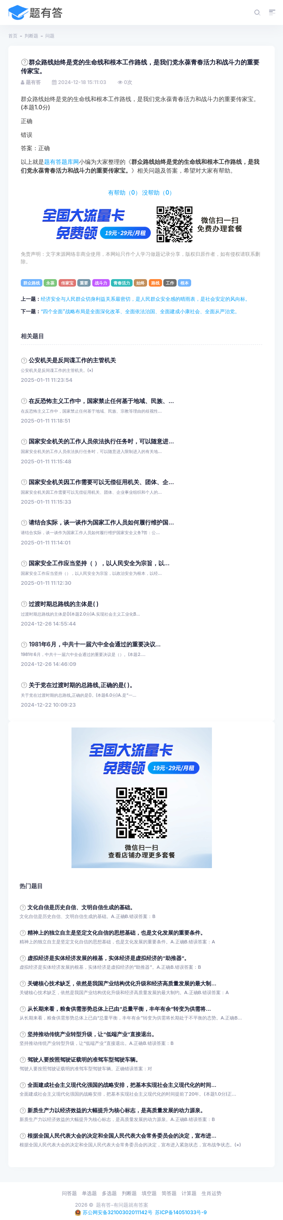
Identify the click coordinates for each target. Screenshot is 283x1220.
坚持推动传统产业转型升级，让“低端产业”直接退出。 (92, 1034)
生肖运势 (211, 1193)
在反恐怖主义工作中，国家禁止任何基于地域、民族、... (101, 401)
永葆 (50, 282)
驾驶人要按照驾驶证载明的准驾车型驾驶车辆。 (84, 1060)
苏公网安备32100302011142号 (118, 1212)
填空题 (149, 1193)
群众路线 (31, 282)
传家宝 (67, 282)
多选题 (109, 1193)
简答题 (169, 1193)
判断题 (31, 36)
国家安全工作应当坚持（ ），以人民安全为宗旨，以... (99, 563)
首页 (12, 36)
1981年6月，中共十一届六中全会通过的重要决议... (94, 644)
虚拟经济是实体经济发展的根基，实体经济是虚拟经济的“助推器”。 (108, 958)
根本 (184, 282)
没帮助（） (158, 192)
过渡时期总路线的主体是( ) (63, 604)
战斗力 (101, 282)
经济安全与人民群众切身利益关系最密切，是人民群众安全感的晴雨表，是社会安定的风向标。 (145, 299)
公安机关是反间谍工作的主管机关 (72, 360)
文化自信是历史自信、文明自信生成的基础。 (81, 907)
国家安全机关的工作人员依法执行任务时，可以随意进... (101, 441)
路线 (155, 282)
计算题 (189, 1193)
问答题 (69, 1193)
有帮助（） (124, 192)
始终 (140, 282)
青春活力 (121, 282)
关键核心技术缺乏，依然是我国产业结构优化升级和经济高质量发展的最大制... (121, 983)
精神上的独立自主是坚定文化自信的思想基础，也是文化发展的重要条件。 (116, 933)
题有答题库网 (61, 161)
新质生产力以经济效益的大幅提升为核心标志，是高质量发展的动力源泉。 (116, 1110)
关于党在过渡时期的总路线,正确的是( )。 (82, 685)
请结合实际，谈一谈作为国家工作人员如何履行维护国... (101, 522)
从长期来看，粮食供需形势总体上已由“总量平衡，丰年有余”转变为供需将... (119, 1009)
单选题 (89, 1193)
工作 (170, 282)
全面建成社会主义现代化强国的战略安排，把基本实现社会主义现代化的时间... (121, 1085)
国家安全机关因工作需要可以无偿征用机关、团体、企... (101, 482)
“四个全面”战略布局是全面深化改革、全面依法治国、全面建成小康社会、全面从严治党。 (140, 311)
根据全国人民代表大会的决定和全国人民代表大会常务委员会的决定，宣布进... (121, 1136)
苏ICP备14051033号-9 (181, 1212)
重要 (84, 282)
